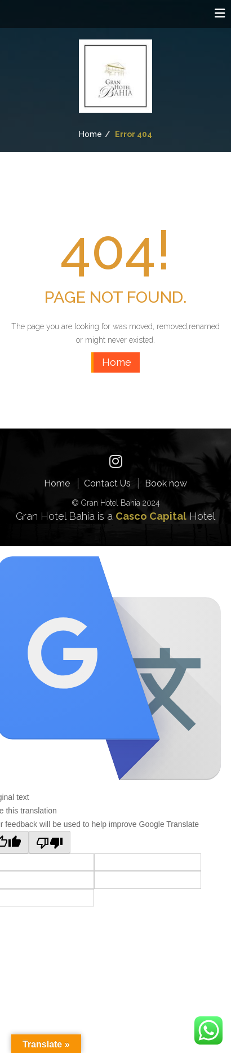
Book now (166, 483)
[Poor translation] (49, 842)
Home (90, 134)
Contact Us (107, 483)
